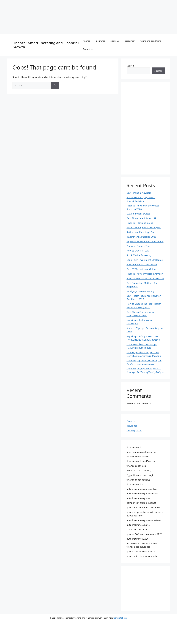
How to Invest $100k (138, 250)
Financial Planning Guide (140, 222)
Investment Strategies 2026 (141, 236)
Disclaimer (130, 40)
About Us (115, 40)
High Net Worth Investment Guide (145, 241)
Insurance (100, 40)
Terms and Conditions (150, 40)
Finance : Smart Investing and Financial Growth (45, 45)
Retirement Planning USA (140, 232)
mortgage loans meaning (140, 291)
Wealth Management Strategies (144, 227)
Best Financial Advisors (139, 192)
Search (130, 65)
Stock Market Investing (139, 255)
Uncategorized (134, 430)
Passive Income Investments (142, 264)
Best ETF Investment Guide (141, 269)
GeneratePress (120, 617)
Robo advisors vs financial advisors (145, 278)
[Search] (55, 85)
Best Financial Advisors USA (141, 218)
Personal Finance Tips (138, 246)
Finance (86, 40)
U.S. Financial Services (138, 213)
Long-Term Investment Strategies (145, 259)
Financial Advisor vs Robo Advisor (145, 273)
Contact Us (88, 49)
